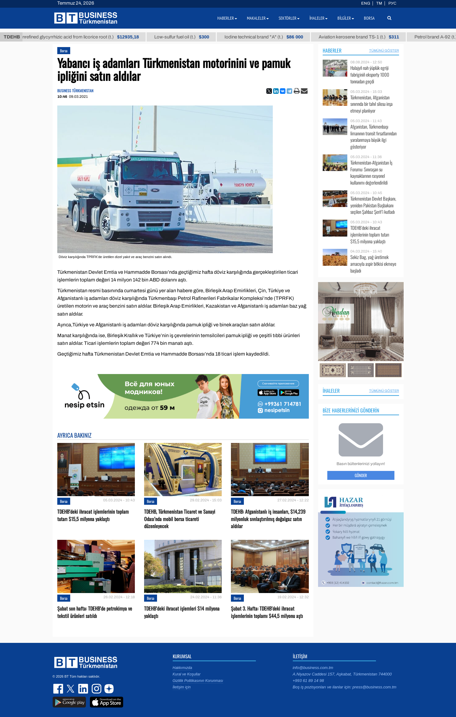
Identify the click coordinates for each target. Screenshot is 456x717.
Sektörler (289, 18)
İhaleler (331, 390)
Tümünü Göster (384, 50)
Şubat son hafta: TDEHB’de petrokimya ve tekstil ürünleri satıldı (94, 612)
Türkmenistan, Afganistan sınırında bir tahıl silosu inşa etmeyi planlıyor (371, 104)
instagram (96, 689)
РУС (392, 3)
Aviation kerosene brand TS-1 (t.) (366, 36)
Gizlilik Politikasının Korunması (198, 681)
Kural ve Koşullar (187, 674)
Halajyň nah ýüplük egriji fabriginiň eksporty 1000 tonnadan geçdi (369, 75)
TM (379, 3)
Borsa (63, 50)
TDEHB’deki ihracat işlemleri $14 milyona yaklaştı (182, 612)
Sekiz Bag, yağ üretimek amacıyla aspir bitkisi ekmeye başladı (373, 264)
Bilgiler (345, 18)
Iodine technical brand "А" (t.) (271, 36)
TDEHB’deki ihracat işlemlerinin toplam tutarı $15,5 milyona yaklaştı (93, 515)
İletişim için (182, 687)
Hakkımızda (182, 668)
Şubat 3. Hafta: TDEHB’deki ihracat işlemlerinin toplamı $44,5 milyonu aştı (267, 612)
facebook (59, 689)
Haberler (332, 50)
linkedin (83, 689)
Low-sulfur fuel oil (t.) (189, 36)
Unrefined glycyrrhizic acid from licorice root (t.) (86, 36)
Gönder (361, 475)
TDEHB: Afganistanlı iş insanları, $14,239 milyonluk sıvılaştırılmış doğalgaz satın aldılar (268, 518)
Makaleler (258, 18)
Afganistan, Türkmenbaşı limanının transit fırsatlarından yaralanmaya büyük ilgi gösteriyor (373, 136)
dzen (108, 689)
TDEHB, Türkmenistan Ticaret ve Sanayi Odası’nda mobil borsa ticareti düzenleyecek (179, 518)
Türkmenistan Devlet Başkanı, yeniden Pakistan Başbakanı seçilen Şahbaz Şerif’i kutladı (373, 205)
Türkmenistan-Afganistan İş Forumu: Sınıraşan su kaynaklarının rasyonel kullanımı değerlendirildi (371, 172)
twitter (71, 689)
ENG (365, 3)
